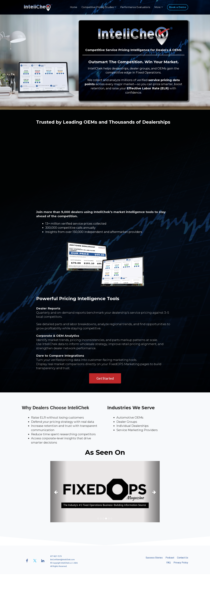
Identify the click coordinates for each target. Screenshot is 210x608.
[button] (58, 491)
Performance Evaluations (135, 7)
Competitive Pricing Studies (98, 7)
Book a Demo (177, 7)
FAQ (168, 562)
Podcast (170, 557)
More (157, 7)
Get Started (105, 378)
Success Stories (154, 557)
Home (73, 7)
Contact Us (182, 557)
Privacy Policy (181, 562)
